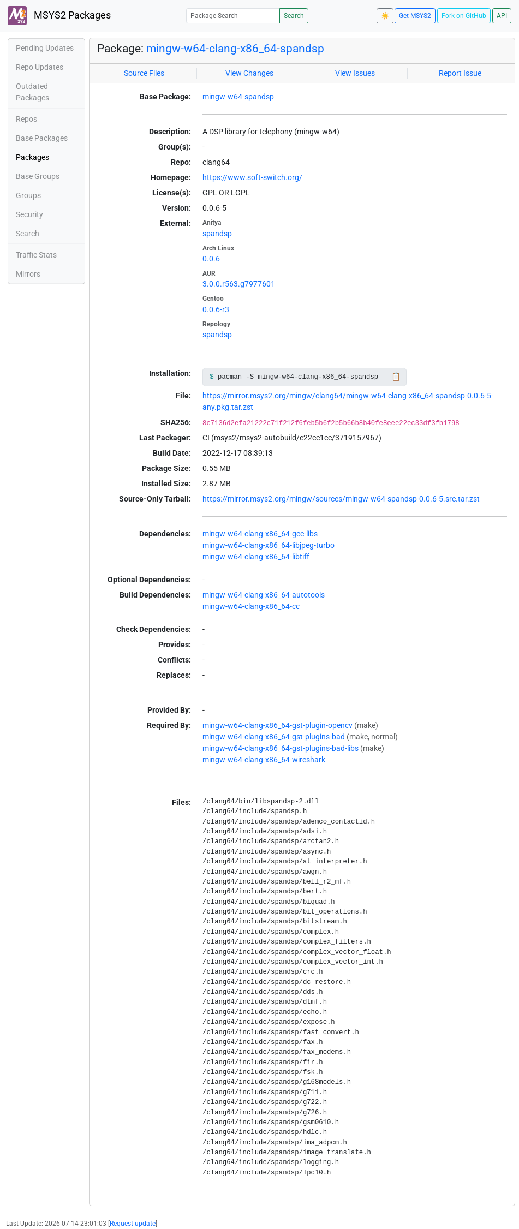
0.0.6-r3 (215, 309)
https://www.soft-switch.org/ (252, 177)
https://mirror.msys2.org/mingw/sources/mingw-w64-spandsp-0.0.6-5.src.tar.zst (341, 498)
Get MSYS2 (415, 16)
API (502, 16)
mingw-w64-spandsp (238, 96)
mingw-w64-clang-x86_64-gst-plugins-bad (273, 736)
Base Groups (37, 176)
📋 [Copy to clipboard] (396, 376)
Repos (26, 119)
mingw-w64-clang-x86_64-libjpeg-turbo (268, 545)
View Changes (249, 73)
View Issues (355, 73)
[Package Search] (233, 15)
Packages (32, 157)
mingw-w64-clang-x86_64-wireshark (263, 759)
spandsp (217, 233)
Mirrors (28, 274)
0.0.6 (211, 258)
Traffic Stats (36, 254)
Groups (28, 195)
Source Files (144, 73)
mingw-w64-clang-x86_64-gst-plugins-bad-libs (280, 748)
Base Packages (42, 138)
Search (294, 16)
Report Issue (460, 73)
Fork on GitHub (464, 16)
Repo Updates (39, 67)
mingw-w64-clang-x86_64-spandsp (235, 48)
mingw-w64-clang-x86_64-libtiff (255, 556)
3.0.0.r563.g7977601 (238, 283)
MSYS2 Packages (59, 15)
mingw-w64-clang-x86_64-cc (251, 606)
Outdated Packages (32, 92)
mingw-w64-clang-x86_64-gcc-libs (260, 533)
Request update (133, 1223)
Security (29, 214)
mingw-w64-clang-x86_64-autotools (263, 594)
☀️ (385, 16)
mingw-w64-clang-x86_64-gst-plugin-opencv (277, 725)
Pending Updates (45, 48)
